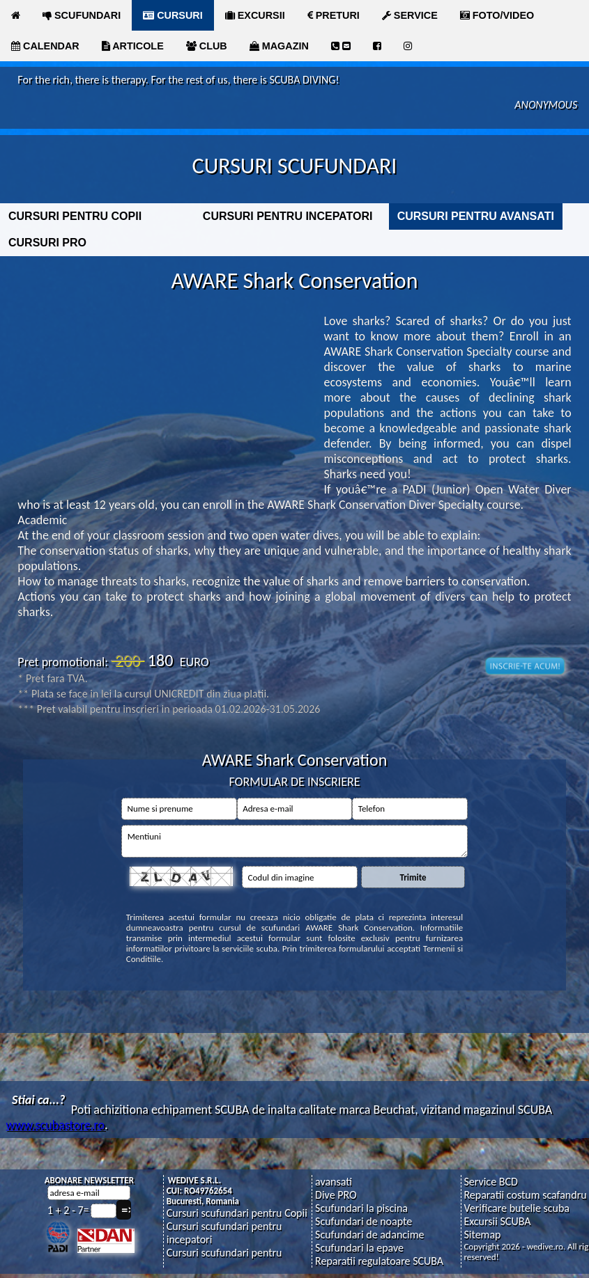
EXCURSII (255, 15)
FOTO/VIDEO (497, 15)
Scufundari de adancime (369, 1234)
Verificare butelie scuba (516, 1208)
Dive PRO (336, 1194)
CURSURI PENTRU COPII (74, 216)
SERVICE (410, 15)
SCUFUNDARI (82, 15)
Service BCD (490, 1181)
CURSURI (173, 15)
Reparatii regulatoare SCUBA (379, 1261)
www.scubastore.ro (55, 1125)
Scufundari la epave (359, 1247)
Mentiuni (294, 841)
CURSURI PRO (47, 242)
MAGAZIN (279, 46)
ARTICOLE (133, 46)
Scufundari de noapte (363, 1221)
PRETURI (333, 15)
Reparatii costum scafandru (525, 1194)
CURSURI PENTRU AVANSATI (475, 216)
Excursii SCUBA (497, 1221)
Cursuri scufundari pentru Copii (237, 1213)
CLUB (206, 46)
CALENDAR (45, 46)
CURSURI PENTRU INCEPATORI (288, 216)
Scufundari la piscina (361, 1208)
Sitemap (482, 1234)
